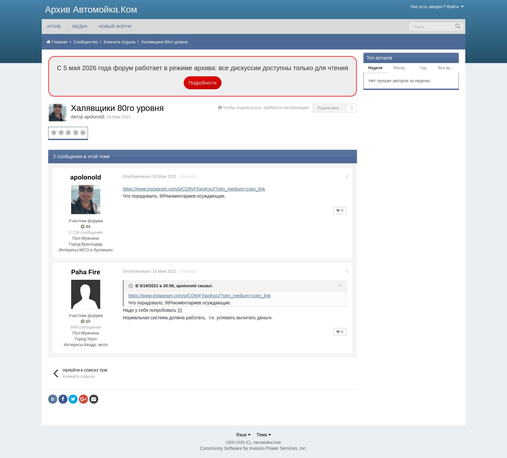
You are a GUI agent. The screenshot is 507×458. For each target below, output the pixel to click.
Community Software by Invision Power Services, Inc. (253, 448)
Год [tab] (423, 68)
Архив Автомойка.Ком (91, 10)
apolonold (94, 116)
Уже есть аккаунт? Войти (437, 6)
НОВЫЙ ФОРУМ (115, 26)
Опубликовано (150, 176)
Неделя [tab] (375, 68)
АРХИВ (54, 26)
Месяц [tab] (399, 68)
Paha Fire (85, 272)
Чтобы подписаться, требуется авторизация (265, 107)
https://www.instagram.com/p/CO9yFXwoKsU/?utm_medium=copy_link (194, 188)
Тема (263, 434)
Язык (243, 434)
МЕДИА (79, 26)
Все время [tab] (447, 68)
